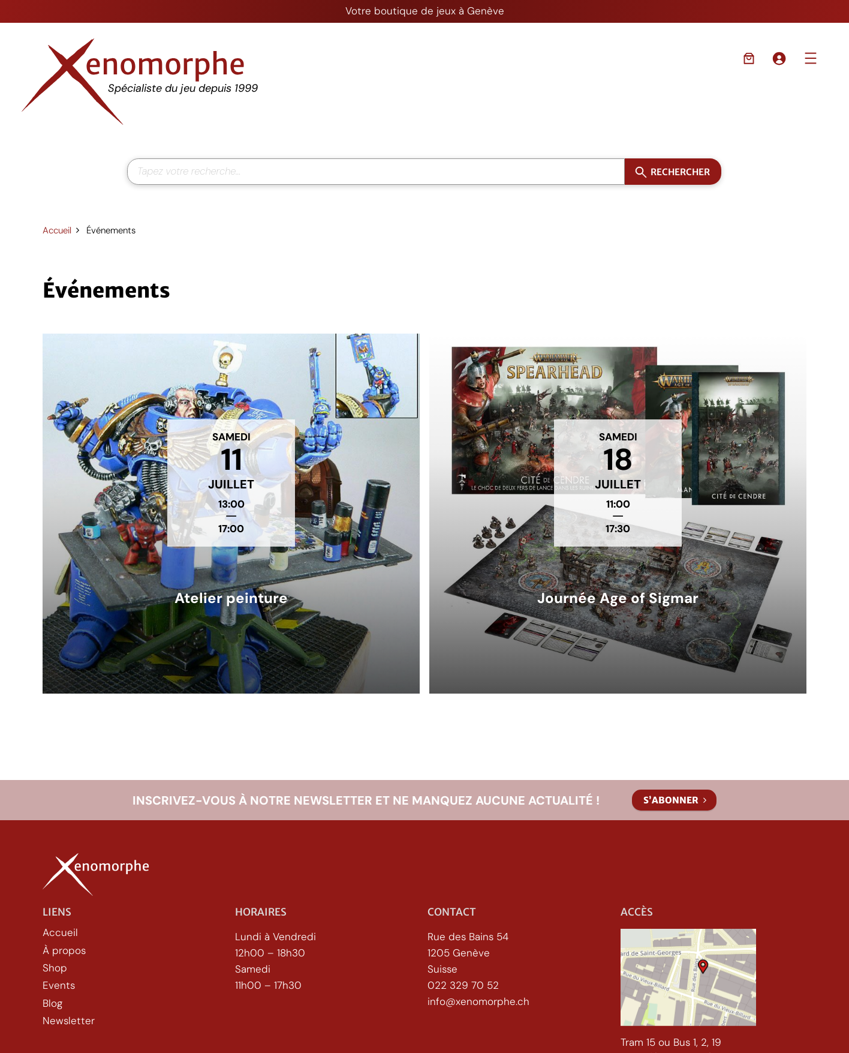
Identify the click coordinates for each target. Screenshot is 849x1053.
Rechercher (680, 171)
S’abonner (671, 800)
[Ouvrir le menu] (810, 58)
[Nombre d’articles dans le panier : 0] (749, 58)
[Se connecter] (779, 58)
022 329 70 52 (463, 985)
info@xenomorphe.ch (478, 1001)
